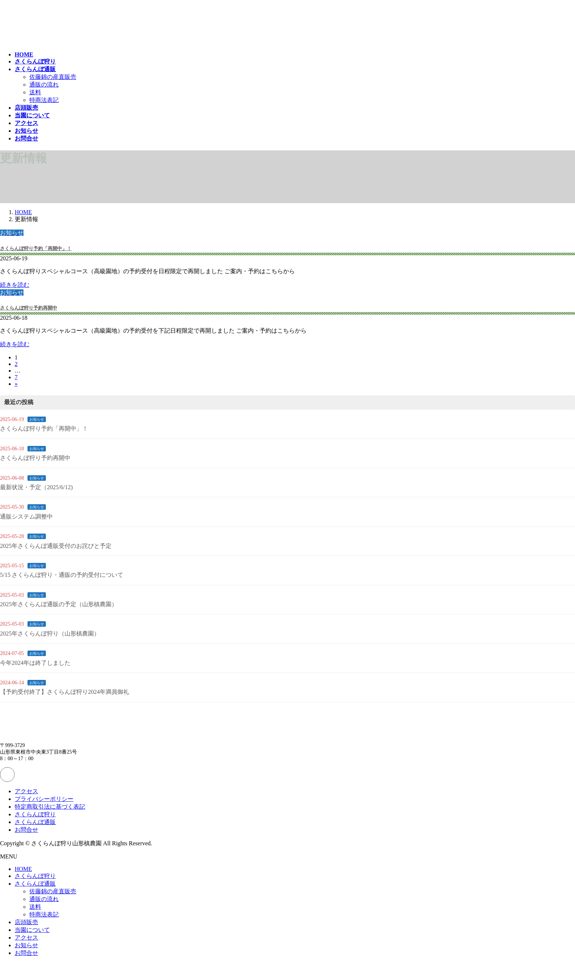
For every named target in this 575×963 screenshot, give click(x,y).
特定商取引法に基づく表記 (50, 806)
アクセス (26, 791)
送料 (35, 92)
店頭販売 (26, 922)
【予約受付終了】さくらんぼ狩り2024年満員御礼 (64, 692)
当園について (32, 930)
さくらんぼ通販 (35, 822)
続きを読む (14, 285)
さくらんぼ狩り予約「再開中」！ (36, 248)
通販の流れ (44, 84)
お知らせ (36, 419)
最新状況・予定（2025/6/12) (36, 487)
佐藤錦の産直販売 (52, 77)
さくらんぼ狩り (35, 814)
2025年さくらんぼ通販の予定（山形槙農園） (58, 604)
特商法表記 (44, 100)
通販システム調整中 (26, 516)
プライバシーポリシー (44, 799)
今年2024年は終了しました (35, 663)
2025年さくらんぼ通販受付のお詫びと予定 (55, 546)
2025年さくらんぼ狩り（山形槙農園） (50, 633)
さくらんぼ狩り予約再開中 (28, 308)
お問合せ (26, 830)
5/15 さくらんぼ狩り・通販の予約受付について (61, 575)
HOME (23, 869)
